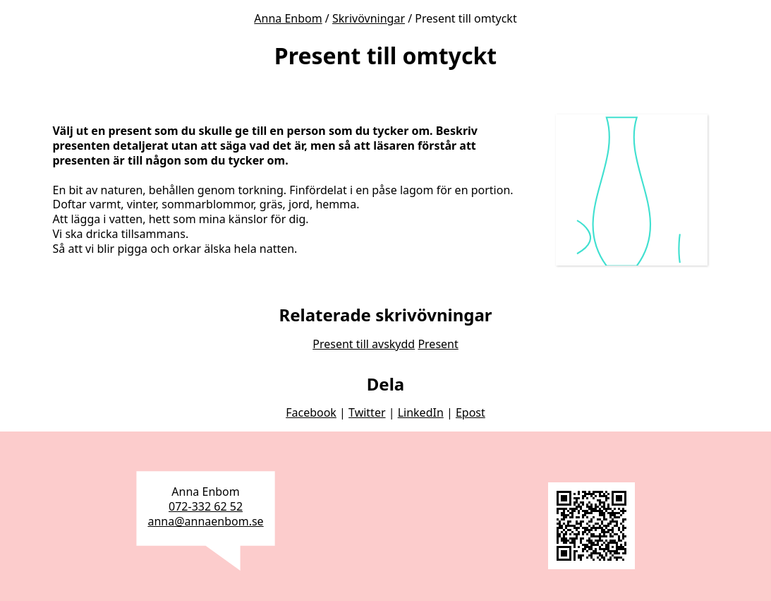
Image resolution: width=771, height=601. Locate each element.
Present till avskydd (363, 344)
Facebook (311, 412)
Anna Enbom (288, 18)
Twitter (366, 412)
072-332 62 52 (206, 506)
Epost (470, 412)
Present (438, 344)
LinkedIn (421, 412)
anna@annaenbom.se (205, 521)
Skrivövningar (368, 18)
